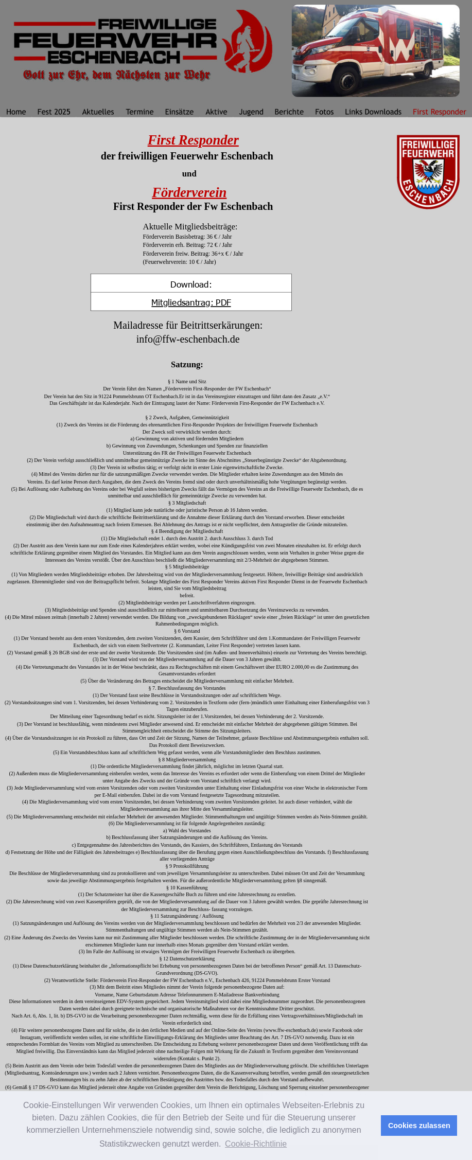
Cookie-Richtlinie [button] (256, 1143)
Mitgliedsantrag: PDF (191, 302)
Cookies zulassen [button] (419, 1125)
